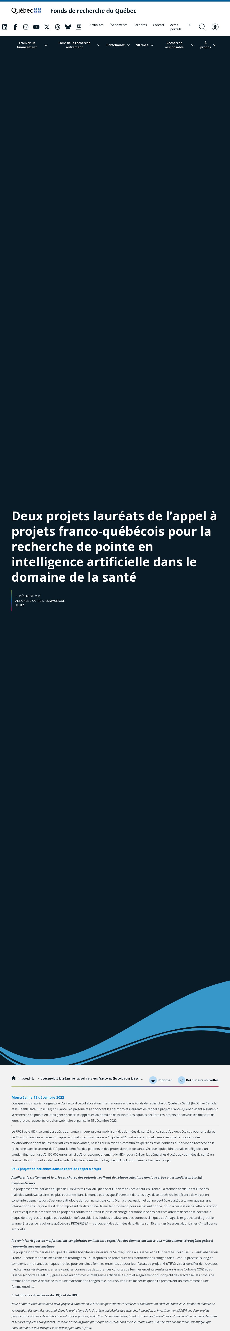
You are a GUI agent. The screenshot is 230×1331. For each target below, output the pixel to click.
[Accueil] (14, 1080)
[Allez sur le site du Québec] (29, 10)
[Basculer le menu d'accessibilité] (215, 27)
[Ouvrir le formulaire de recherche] (202, 27)
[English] (189, 27)
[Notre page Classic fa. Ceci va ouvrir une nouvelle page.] (5, 27)
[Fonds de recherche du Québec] (99, 10)
